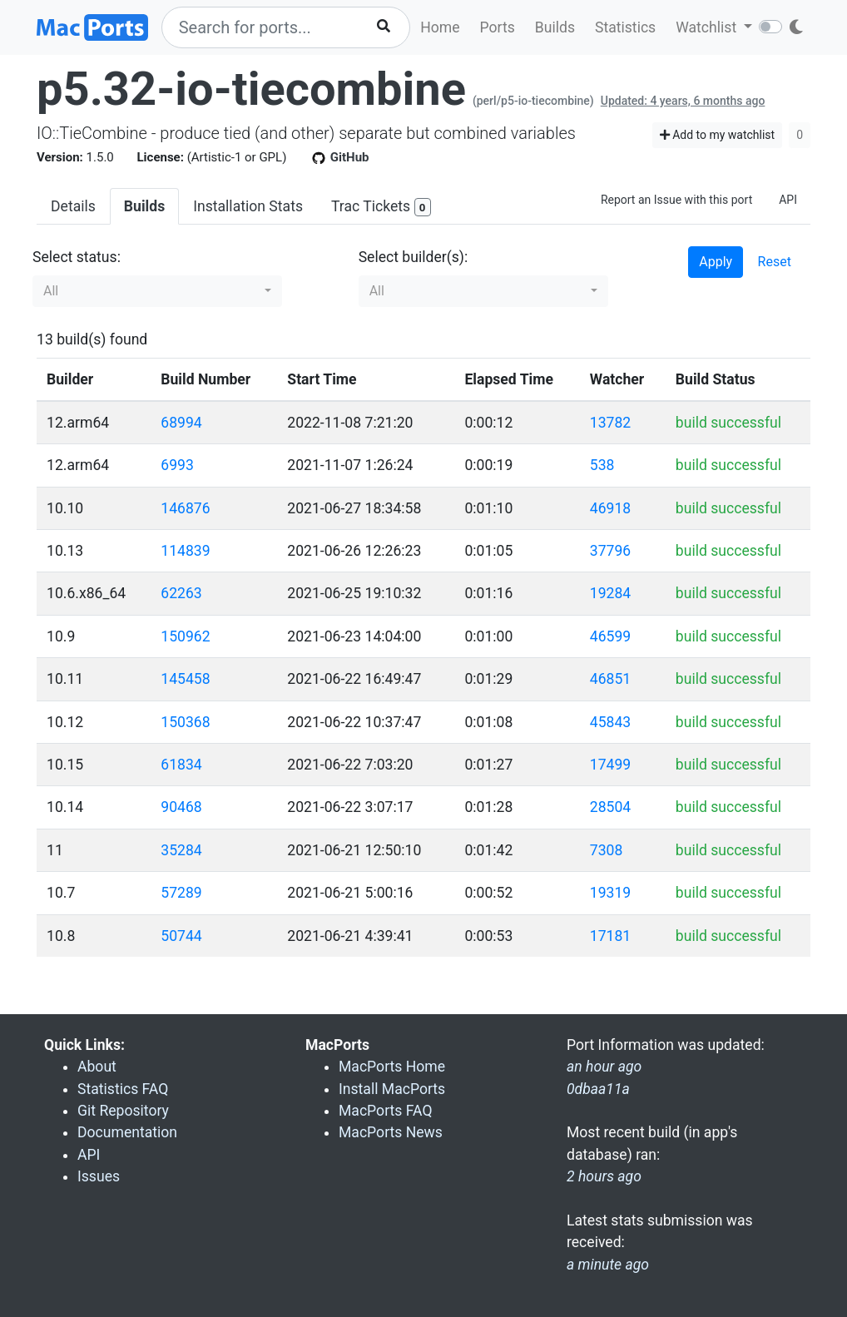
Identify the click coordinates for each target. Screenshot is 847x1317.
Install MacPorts (392, 1089)
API (788, 199)
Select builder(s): (413, 257)
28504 (610, 807)
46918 (610, 508)
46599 (610, 636)
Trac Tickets (381, 207)
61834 (181, 764)
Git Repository (123, 1110)
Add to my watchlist (717, 134)
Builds (555, 27)
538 (602, 465)
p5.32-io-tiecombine (251, 89)
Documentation (127, 1132)
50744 (181, 936)
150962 (185, 636)
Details (73, 206)
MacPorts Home (392, 1066)
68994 (181, 422)
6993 (177, 465)
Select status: (76, 257)
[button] (157, 291)
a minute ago (608, 1264)
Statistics (625, 27)
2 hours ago (604, 1176)
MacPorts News (391, 1132)
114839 (185, 550)
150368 (185, 722)
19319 (610, 892)
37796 (610, 550)
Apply (715, 262)
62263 (181, 593)
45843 (610, 722)
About (96, 1066)
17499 (610, 764)
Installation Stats (248, 206)
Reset (774, 262)
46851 (610, 679)
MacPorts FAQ (386, 1110)
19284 (610, 593)
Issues (98, 1176)
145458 (185, 679)
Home (439, 27)
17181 (610, 936)
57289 (181, 892)
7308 (606, 850)
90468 (181, 807)
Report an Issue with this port (676, 199)
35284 (181, 850)
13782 (610, 422)
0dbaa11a (598, 1089)
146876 (185, 508)
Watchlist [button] (708, 27)
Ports (497, 27)
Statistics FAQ (122, 1089)
